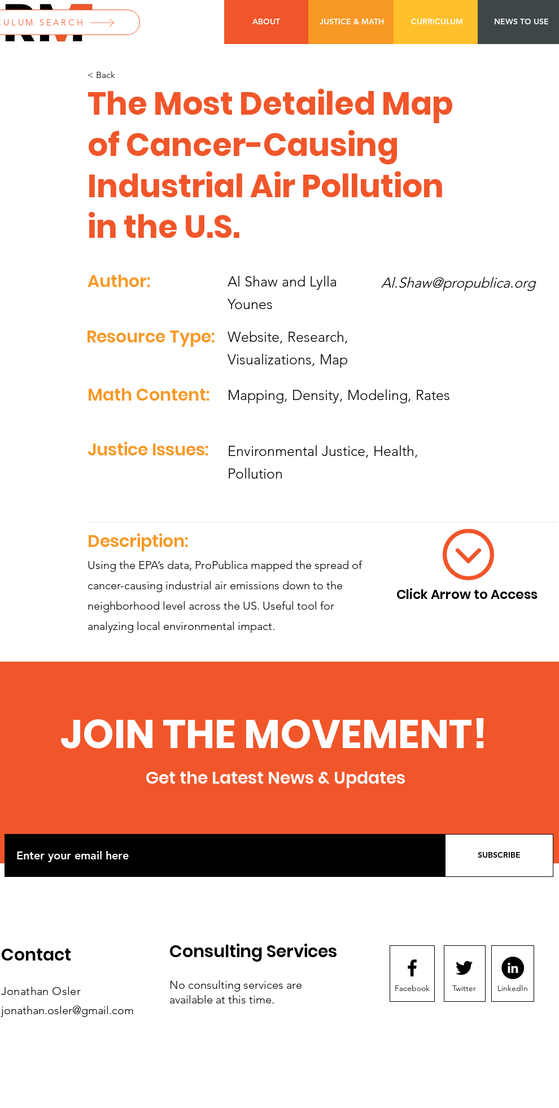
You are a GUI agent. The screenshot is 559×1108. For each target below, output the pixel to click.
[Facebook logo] (412, 968)
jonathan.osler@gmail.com (67, 1010)
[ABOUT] (266, 22)
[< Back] (125, 75)
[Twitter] (464, 988)
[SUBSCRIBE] (499, 855)
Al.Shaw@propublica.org (458, 282)
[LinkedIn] (512, 988)
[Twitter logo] (464, 968)
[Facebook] (412, 988)
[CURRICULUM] (437, 22)
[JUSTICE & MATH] (351, 22)
